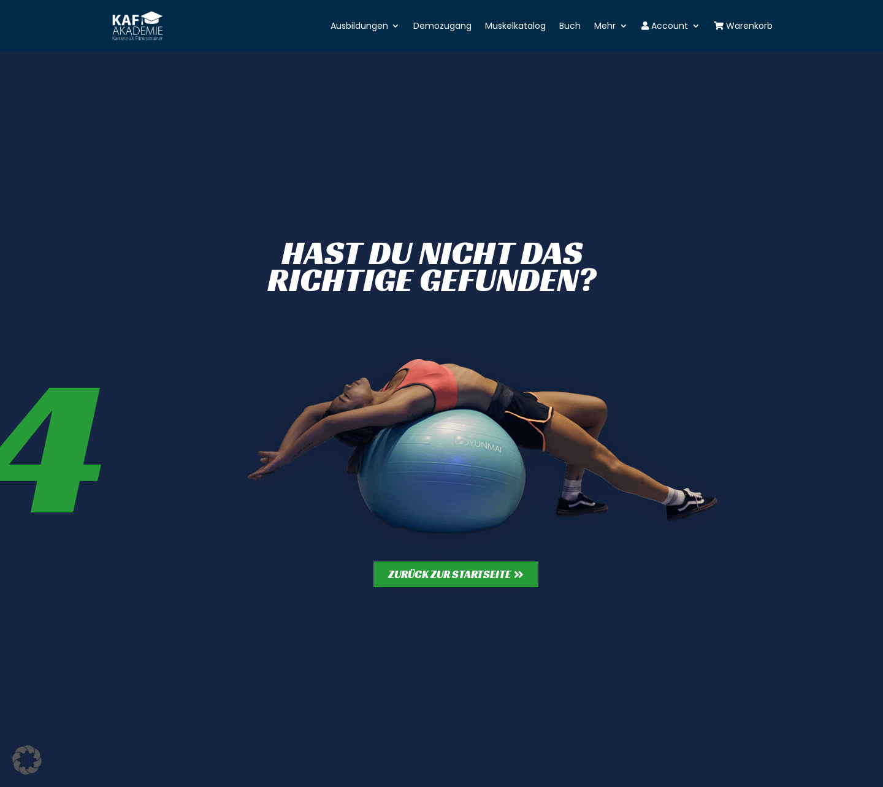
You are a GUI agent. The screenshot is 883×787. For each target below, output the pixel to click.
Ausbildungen (359, 26)
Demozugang (442, 26)
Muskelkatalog (515, 26)
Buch (570, 26)
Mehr (605, 26)
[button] (27, 760)
